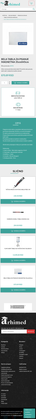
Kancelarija (4, 350)
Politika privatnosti (6, 369)
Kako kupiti (4, 379)
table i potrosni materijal (10, 17)
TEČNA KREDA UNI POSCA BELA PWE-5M (18, 189)
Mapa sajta (4, 403)
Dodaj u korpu (20, 82)
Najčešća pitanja (5, 367)
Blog (2, 401)
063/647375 (22, 367)
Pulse (20, 347)
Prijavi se (31, 331)
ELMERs (21, 352)
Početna (4, 15)
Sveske (3, 347)
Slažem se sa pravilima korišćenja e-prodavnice (28, 413)
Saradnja (3, 397)
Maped (21, 345)
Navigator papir (23, 354)
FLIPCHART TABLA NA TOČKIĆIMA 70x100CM (18, 248)
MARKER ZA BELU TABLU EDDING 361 (18, 219)
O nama (3, 393)
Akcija (3, 352)
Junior (21, 348)
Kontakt (3, 395)
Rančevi (3, 345)
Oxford (21, 356)
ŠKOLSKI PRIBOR (12, 15)
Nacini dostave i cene (7, 375)
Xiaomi (21, 358)
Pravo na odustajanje (7, 382)
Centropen (22, 350)
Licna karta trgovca (6, 377)
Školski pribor (5, 348)
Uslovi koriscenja (6, 384)
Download (4, 399)
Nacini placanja (5, 380)
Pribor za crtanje (22, 15)
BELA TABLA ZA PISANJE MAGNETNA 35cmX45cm (18, 278)
